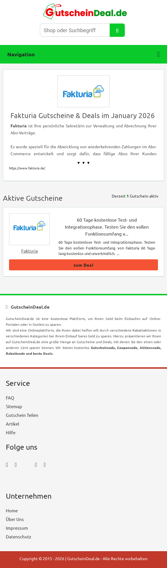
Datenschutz (18, 536)
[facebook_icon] (7, 464)
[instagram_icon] (16, 464)
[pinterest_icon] (36, 464)
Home (12, 510)
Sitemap (14, 406)
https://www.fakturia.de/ (27, 168)
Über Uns (15, 519)
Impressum (17, 528)
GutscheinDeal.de (83, 558)
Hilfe (10, 432)
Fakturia (29, 251)
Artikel (12, 423)
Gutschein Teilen (22, 415)
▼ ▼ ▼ (83, 163)
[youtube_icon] (22, 480)
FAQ (10, 397)
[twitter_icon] (26, 464)
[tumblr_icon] (45, 464)
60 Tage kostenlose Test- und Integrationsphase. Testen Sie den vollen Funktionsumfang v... (107, 226)
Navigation (83, 54)
